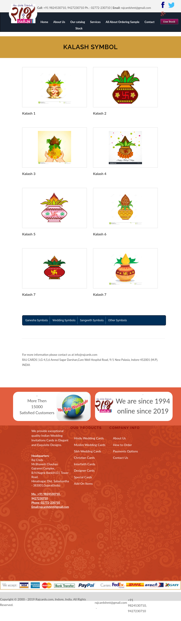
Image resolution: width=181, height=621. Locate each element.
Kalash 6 (99, 234)
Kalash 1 (28, 113)
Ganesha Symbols (36, 320)
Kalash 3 (28, 173)
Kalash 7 (28, 294)
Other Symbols (117, 320)
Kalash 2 (99, 113)
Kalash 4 (99, 173)
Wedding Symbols (63, 320)
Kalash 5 (28, 234)
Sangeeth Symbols (92, 320)
